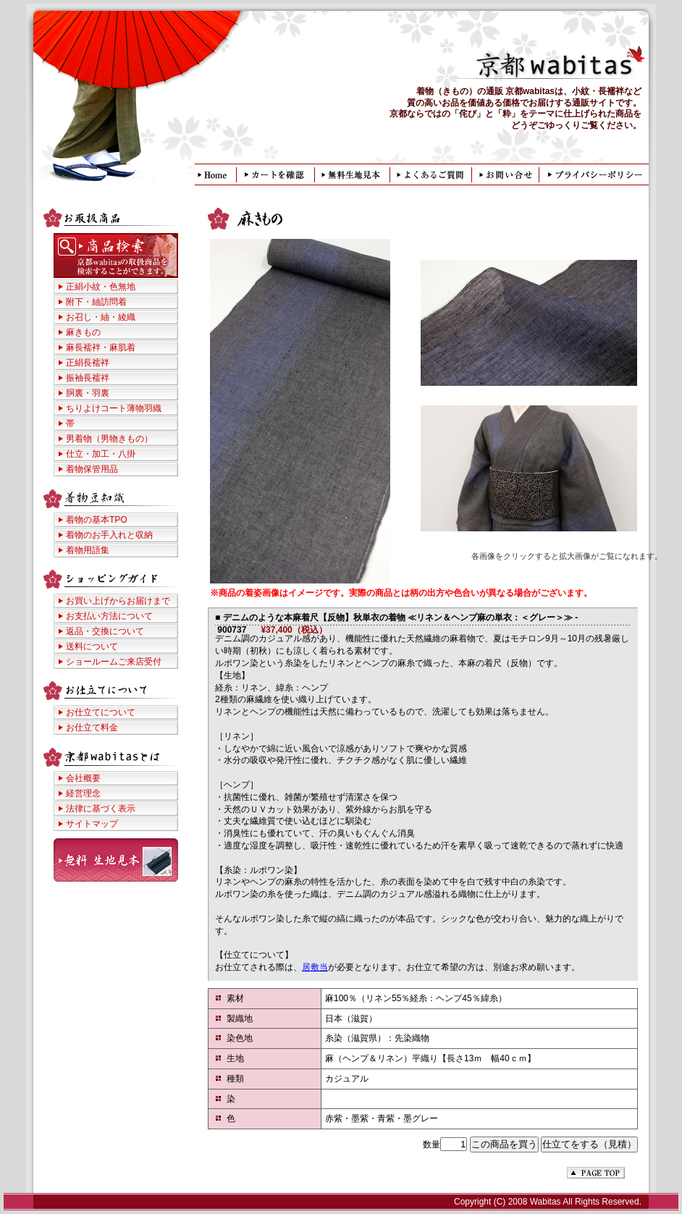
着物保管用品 (92, 469)
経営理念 (83, 793)
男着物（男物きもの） (109, 439)
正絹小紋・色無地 (100, 287)
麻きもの (83, 332)
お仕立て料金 (92, 727)
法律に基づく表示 (100, 809)
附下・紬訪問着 (96, 302)
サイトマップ (92, 824)
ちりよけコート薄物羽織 (113, 408)
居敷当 (315, 967)
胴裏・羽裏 (87, 393)
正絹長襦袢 (87, 363)
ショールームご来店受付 (113, 662)
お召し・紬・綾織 (100, 317)
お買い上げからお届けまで (118, 601)
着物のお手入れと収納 (109, 535)
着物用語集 (87, 550)
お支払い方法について (109, 616)
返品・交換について (105, 631)
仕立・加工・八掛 (100, 454)
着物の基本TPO (96, 520)
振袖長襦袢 (87, 378)
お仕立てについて (100, 712)
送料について (92, 646)
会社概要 (83, 778)
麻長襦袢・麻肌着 (100, 347)
